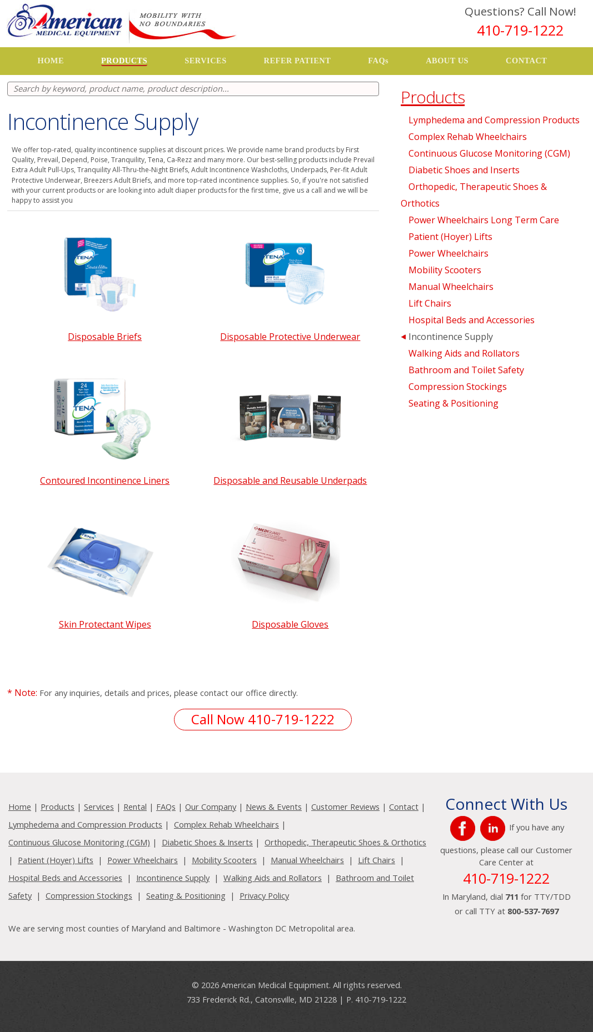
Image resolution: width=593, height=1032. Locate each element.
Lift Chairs (429, 303)
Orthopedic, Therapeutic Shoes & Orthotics (345, 842)
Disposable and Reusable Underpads (290, 480)
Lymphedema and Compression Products (494, 120)
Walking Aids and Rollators (464, 353)
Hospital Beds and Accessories (471, 320)
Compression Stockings (457, 386)
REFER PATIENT (297, 60)
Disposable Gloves (290, 624)
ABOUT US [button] (447, 60)
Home (19, 806)
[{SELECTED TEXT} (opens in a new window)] (464, 827)
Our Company (210, 806)
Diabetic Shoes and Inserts (464, 170)
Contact (403, 806)
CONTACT (526, 60)
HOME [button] (50, 60)
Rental (135, 806)
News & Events (274, 806)
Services (99, 806)
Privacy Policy (264, 895)
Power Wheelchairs (448, 253)
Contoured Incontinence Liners (105, 480)
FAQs (378, 60)
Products (57, 806)
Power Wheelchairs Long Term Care (483, 220)
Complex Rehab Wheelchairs (467, 137)
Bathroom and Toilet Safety (466, 370)
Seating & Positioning (453, 403)
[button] (124, 61)
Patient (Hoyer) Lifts (450, 237)
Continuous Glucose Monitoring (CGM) (489, 153)
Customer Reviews (345, 806)
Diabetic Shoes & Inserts (207, 842)
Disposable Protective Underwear (290, 336)
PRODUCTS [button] (124, 60)
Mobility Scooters (444, 270)
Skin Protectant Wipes (105, 624)
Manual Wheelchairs (451, 286)
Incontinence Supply (450, 336)
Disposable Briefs (105, 336)
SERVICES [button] (205, 60)
